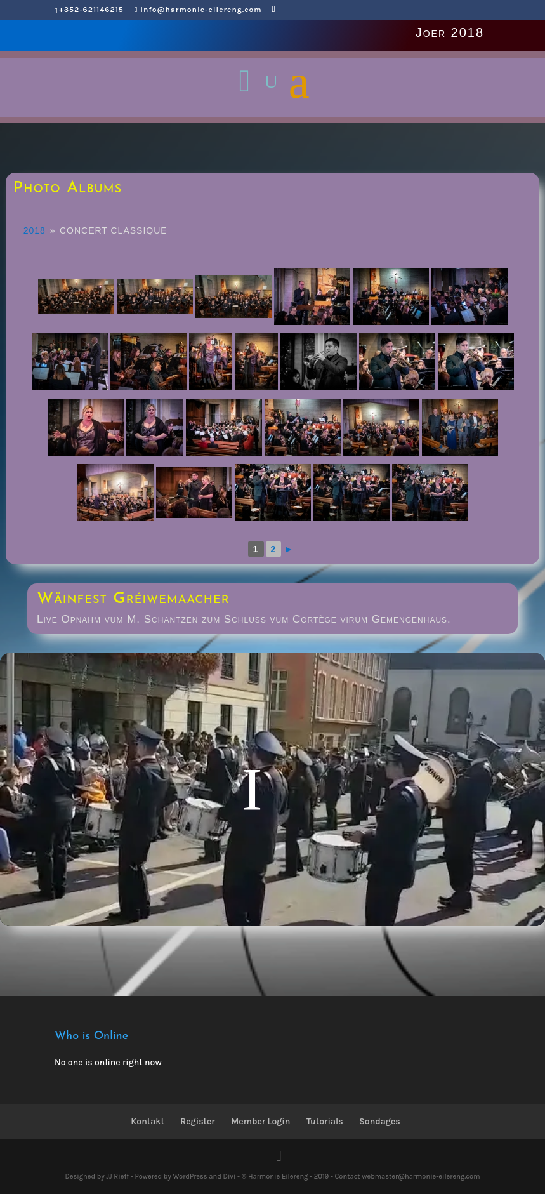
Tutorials (324, 1121)
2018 (34, 230)
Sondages (379, 1121)
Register (197, 1121)
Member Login (260, 1121)
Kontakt (147, 1121)
